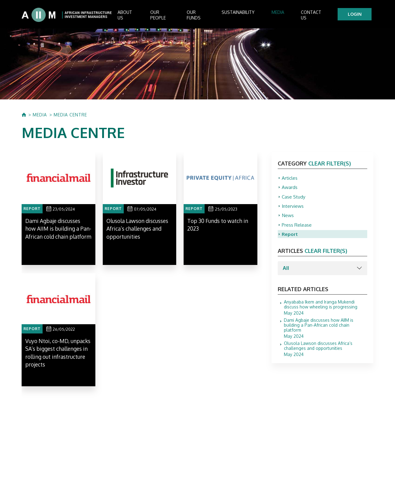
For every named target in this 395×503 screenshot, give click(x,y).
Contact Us (313, 15)
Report (290, 239)
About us (135, 15)
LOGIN (357, 14)
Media (282, 15)
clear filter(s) (329, 164)
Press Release (297, 229)
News (288, 219)
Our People (170, 15)
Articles (290, 179)
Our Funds (207, 15)
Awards (290, 189)
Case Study (294, 199)
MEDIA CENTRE (70, 116)
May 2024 (325, 312)
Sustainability (247, 15)
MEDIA (40, 116)
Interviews (293, 209)
